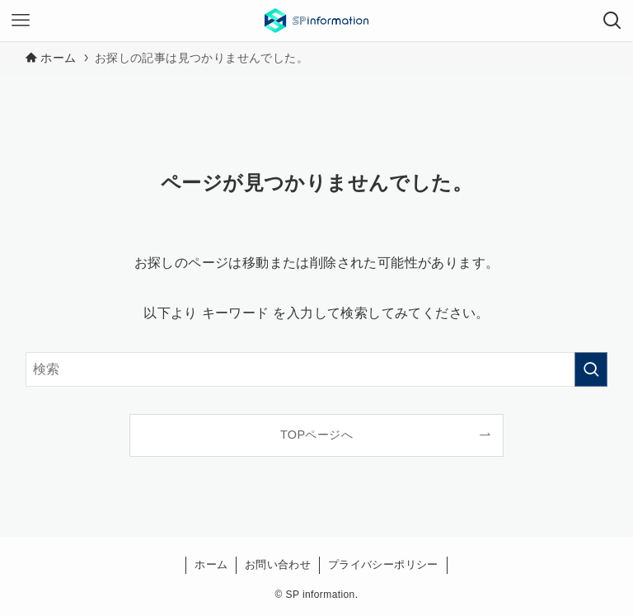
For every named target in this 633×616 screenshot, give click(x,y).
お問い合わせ (278, 564)
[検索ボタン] (612, 20)
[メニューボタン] (20, 20)
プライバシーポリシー (383, 564)
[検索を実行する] (590, 369)
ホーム (211, 564)
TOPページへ (316, 434)
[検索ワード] (317, 369)
